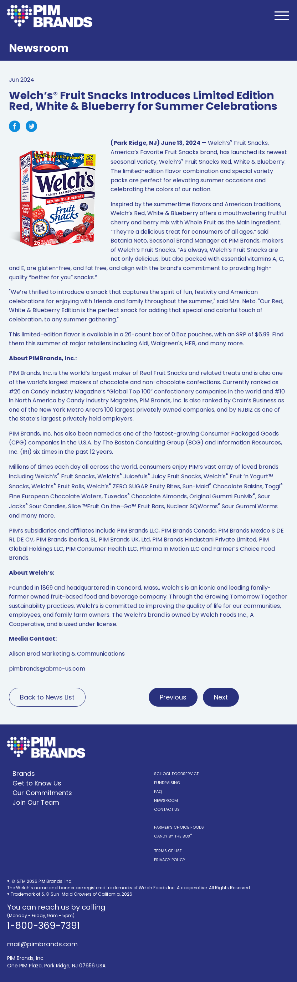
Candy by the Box (173, 836)
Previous (173, 697)
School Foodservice (176, 774)
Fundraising (167, 782)
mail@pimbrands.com (42, 944)
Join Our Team (35, 802)
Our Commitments (42, 792)
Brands (23, 773)
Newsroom (166, 800)
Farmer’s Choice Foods (179, 827)
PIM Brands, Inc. (30, 373)
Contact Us (167, 809)
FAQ (158, 791)
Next (221, 697)
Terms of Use (168, 851)
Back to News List (47, 697)
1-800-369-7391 (43, 925)
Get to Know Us (36, 783)
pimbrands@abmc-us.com (47, 669)
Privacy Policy (169, 860)
